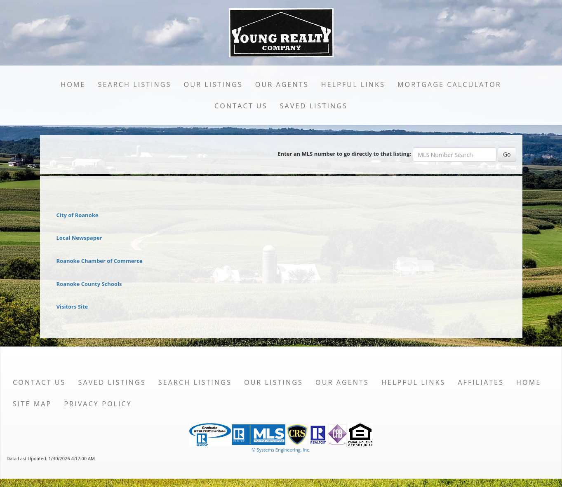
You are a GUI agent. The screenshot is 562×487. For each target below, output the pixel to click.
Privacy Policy (98, 403)
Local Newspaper (79, 237)
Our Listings (213, 84)
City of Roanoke (77, 215)
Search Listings (134, 84)
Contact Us (241, 105)
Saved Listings (314, 105)
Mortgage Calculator (449, 84)
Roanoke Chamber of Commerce (99, 261)
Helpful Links (353, 84)
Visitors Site (72, 306)
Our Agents (282, 84)
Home (73, 84)
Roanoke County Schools (89, 284)
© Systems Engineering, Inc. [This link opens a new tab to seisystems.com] (281, 450)
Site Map (32, 403)
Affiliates (481, 382)
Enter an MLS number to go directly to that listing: (344, 153)
